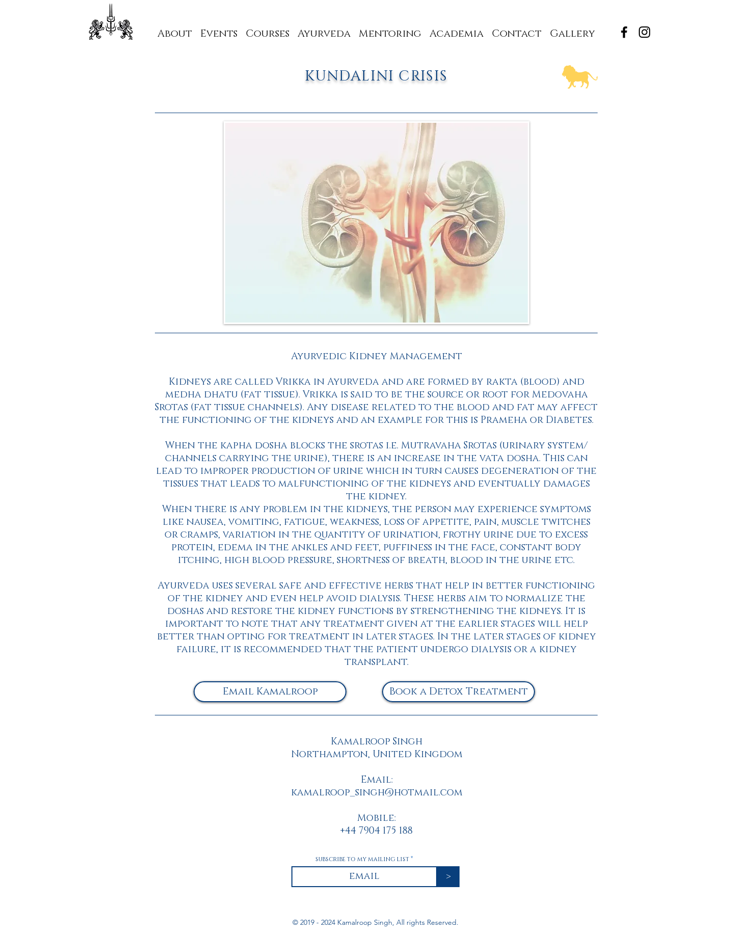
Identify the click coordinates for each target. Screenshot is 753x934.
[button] (390, 29)
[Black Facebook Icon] (624, 32)
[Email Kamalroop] (270, 691)
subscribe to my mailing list (362, 859)
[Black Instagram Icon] (644, 32)
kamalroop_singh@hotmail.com (377, 792)
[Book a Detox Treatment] (458, 691)
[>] (448, 876)
